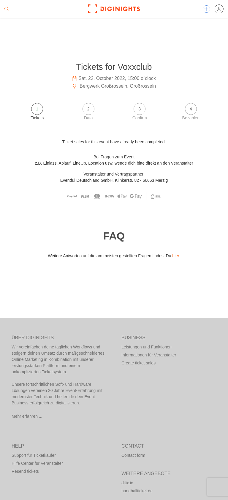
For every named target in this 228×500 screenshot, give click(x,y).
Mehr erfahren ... (27, 416)
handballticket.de (137, 490)
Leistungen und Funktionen (146, 347)
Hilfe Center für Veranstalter (37, 463)
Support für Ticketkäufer (34, 455)
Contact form (133, 455)
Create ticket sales (138, 363)
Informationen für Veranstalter (148, 355)
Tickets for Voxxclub (114, 67)
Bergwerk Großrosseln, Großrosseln (114, 86)
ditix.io (127, 482)
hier (175, 255)
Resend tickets (25, 471)
